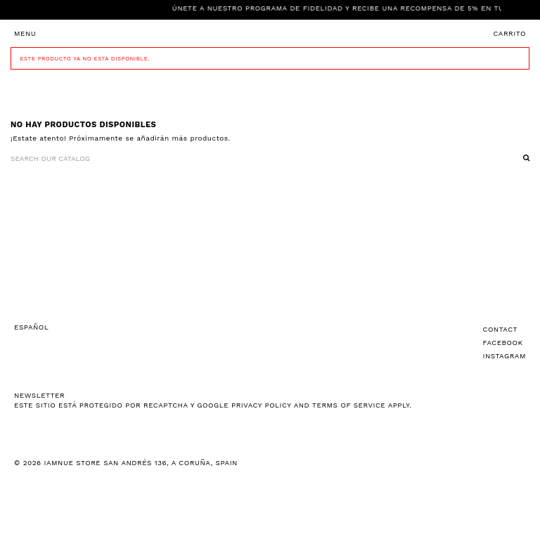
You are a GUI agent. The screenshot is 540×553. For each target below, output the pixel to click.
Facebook (503, 342)
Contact (500, 329)
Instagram (504, 356)
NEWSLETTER (39, 395)
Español (31, 327)
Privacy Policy (261, 405)
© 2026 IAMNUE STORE (126, 463)
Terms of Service (348, 405)
